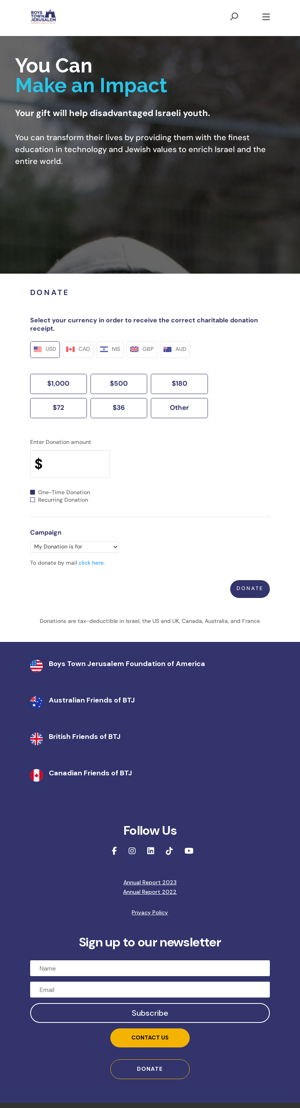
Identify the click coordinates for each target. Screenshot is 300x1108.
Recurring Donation (59, 500)
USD (45, 349)
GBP (142, 349)
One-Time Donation (60, 493)
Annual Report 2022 (150, 891)
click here (91, 563)
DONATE (150, 1068)
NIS (110, 349)
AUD (175, 349)
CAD (78, 349)
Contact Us (150, 1037)
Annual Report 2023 (150, 882)
